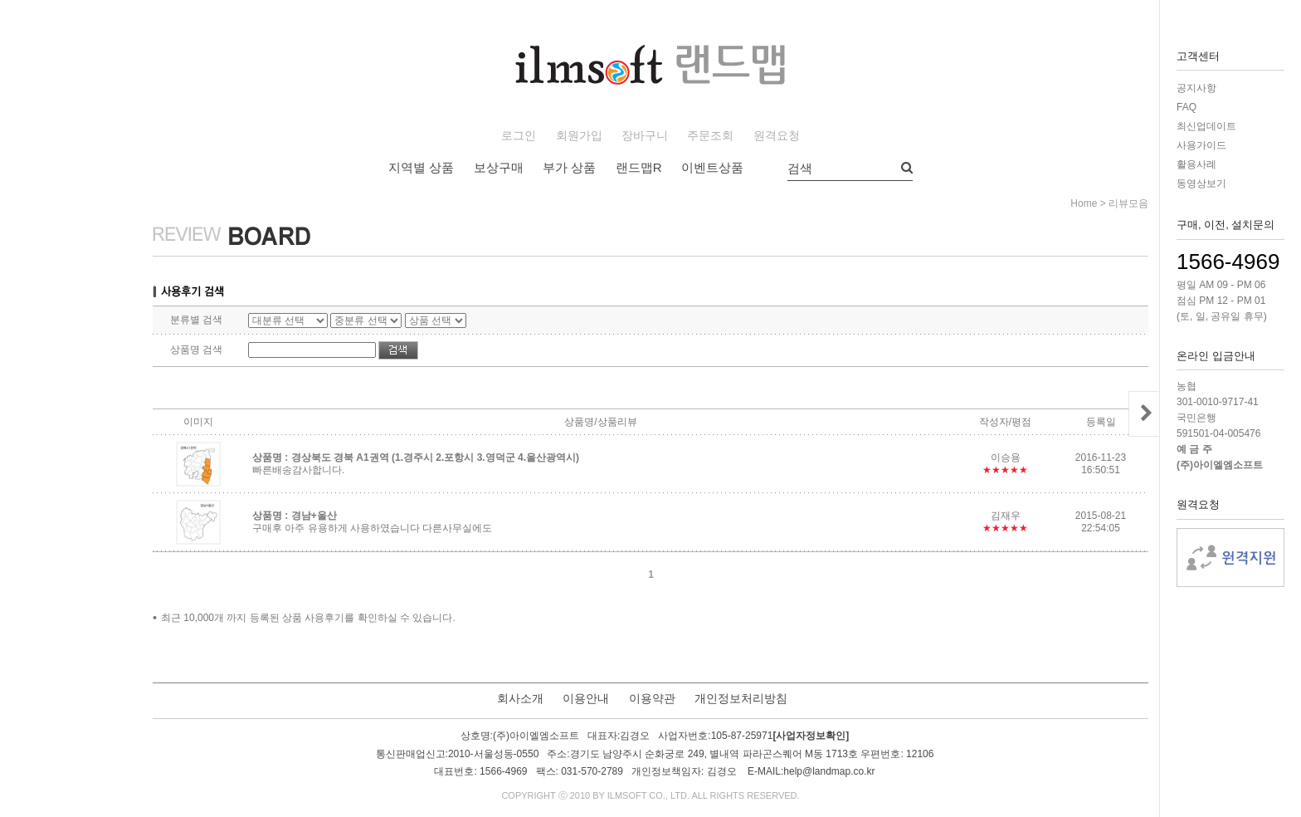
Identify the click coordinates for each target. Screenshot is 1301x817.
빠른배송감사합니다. (298, 470)
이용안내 (586, 698)
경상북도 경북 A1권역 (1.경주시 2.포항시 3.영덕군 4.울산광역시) (435, 457)
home (1083, 203)
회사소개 (520, 698)
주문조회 (710, 136)
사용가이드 (1201, 145)
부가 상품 (569, 167)
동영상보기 (1201, 183)
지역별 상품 (421, 167)
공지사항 (1196, 88)
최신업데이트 (1206, 126)
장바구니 (644, 136)
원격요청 (776, 136)
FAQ (1186, 107)
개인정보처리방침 (740, 698)
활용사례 (1196, 164)
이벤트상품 (712, 167)
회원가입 (579, 136)
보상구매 (499, 167)
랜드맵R (639, 167)
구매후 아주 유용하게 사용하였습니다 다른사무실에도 (372, 528)
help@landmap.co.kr (829, 771)
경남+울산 (314, 515)
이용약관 (652, 698)
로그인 (518, 136)
